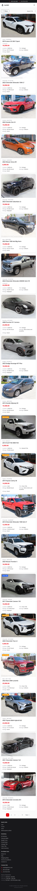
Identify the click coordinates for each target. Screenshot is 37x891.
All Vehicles (4, 836)
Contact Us (4, 861)
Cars (2, 824)
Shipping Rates (5, 858)
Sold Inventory (5, 848)
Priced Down (4, 842)
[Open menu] (34, 5)
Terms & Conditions (6, 860)
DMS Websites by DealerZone (18, 887)
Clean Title (3, 846)
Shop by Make (4, 838)
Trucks (2, 826)
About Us (3, 854)
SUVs (2, 828)
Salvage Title (4, 844)
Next (28, 815)
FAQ (2, 856)
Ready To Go (4, 840)
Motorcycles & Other (6, 830)
